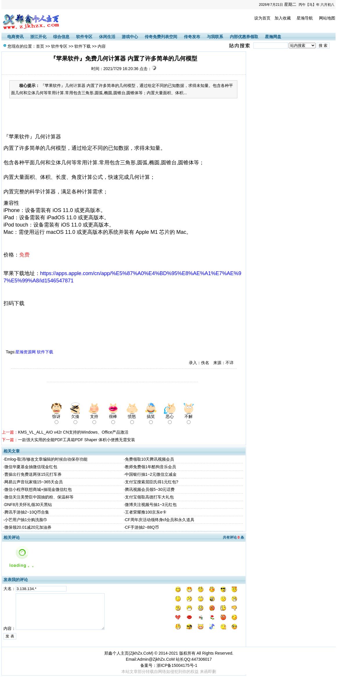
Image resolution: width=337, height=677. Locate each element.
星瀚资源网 (25, 352)
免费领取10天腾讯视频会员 (149, 459)
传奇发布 (192, 36)
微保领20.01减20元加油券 (28, 527)
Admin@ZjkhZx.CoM (156, 659)
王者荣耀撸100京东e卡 (145, 512)
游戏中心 (130, 36)
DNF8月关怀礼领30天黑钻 (28, 504)
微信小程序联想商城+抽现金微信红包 (38, 489)
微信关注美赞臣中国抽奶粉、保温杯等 (39, 497)
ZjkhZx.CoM (141, 653)
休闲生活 (107, 36)
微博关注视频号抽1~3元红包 (151, 504)
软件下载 (82, 46)
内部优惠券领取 (244, 36)
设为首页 (262, 18)
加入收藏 (283, 18)
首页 (40, 46)
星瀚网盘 (273, 36)
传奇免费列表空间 (161, 36)
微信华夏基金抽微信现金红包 (30, 466)
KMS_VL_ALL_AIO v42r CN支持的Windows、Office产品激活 (73, 432)
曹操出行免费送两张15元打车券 (33, 474)
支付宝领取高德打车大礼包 (149, 497)
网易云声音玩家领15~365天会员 (33, 482)
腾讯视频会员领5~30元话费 (150, 489)
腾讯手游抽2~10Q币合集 (26, 512)
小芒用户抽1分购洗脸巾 (25, 519)
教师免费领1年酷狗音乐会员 (150, 466)
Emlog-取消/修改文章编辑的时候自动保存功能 (45, 459)
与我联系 (215, 36)
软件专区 (84, 36)
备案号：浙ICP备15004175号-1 (168, 665)
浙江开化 (38, 36)
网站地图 (327, 18)
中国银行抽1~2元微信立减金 (151, 474)
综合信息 (61, 36)
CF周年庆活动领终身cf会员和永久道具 (160, 519)
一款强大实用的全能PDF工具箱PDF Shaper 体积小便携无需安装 (76, 439)
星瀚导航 (305, 18)
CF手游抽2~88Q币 (142, 527)
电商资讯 (15, 36)
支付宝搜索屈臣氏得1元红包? (151, 482)
